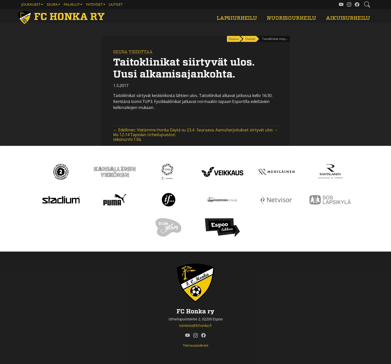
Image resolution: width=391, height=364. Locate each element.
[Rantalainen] (330, 171)
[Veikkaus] (222, 171)
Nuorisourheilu (291, 18)
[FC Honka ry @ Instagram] (349, 4)
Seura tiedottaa (133, 52)
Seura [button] (52, 4)
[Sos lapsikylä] (330, 199)
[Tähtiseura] (168, 171)
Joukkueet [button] (31, 4)
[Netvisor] (276, 199)
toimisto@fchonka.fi (195, 325)
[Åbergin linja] (222, 199)
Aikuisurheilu (348, 18)
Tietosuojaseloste (195, 345)
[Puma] (114, 199)
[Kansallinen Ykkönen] (115, 171)
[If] (169, 199)
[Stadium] (61, 199)
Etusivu (234, 39)
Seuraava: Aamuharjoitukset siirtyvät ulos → (237, 130)
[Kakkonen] (61, 171)
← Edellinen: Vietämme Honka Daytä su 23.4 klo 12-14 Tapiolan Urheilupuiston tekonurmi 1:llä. (153, 134)
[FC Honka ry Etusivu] (62, 17)
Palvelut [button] (72, 4)
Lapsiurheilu (237, 18)
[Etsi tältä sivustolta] (367, 4)
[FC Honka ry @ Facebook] (357, 4)
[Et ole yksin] (168, 227)
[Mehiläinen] (276, 171)
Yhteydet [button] (94, 4)
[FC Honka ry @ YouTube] (341, 4)
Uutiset (116, 4)
